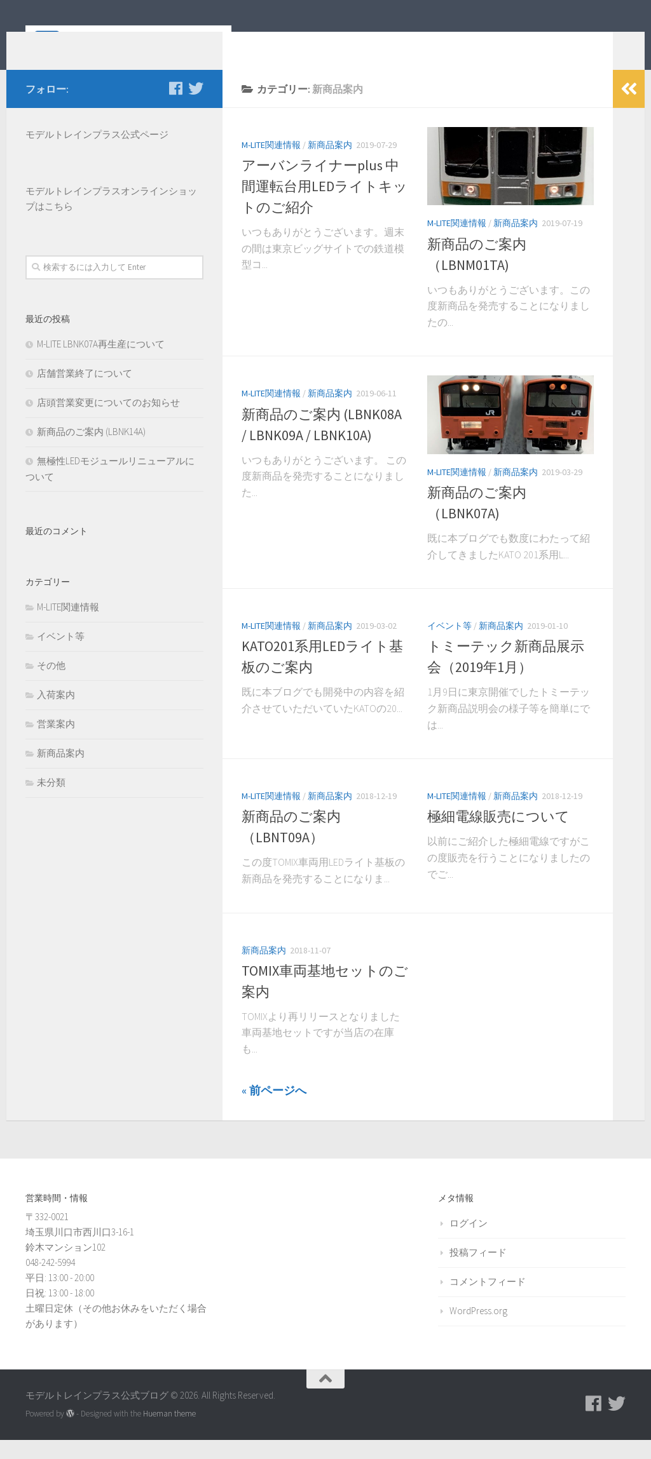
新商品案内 (330, 164)
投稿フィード (478, 1271)
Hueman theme (169, 1432)
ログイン (468, 1242)
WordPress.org (478, 1330)
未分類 (51, 801)
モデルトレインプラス (73, 210)
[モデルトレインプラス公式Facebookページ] (175, 107)
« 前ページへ (274, 1109)
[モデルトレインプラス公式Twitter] (195, 107)
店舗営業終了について (84, 392)
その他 (51, 684)
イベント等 (449, 644)
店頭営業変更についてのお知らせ (108, 421)
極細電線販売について (498, 835)
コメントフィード (487, 1300)
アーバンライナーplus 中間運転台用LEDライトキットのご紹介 (325, 205)
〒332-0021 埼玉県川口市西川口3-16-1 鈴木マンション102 (79, 1251)
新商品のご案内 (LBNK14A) (91, 451)
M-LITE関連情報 (271, 164)
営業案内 (56, 743)
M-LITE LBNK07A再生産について (101, 363)
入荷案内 (56, 714)
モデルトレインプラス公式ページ (96, 153)
